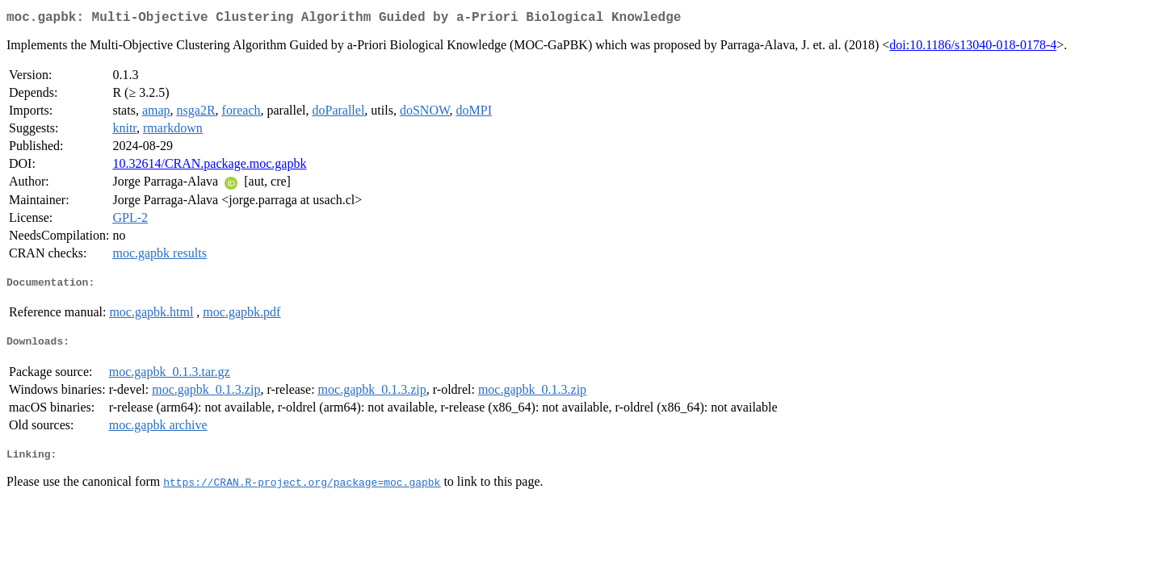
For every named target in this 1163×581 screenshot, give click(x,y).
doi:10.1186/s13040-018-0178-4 (972, 48)
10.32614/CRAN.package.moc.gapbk (209, 166)
